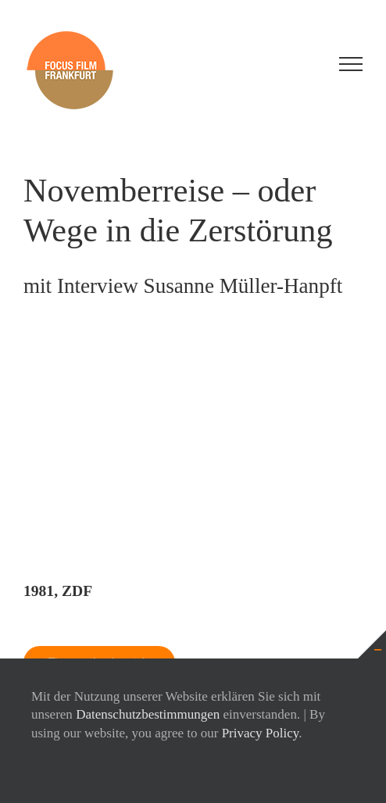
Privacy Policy (260, 733)
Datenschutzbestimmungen (148, 714)
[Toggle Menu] (351, 64)
